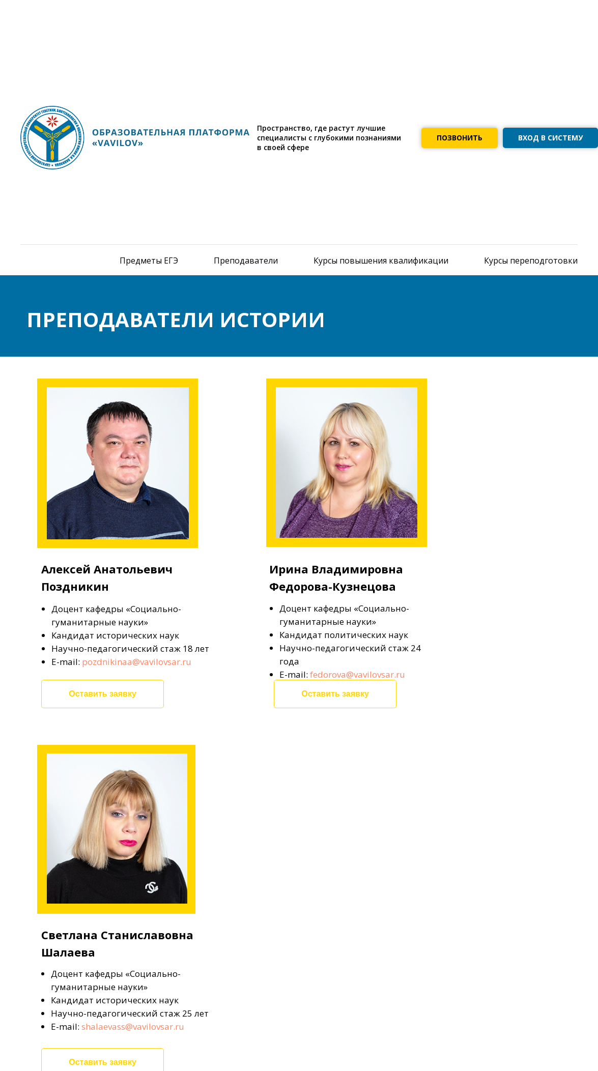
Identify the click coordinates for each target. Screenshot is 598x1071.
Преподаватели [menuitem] (246, 260)
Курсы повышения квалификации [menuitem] (381, 260)
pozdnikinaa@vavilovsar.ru (136, 662)
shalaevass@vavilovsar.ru (132, 1026)
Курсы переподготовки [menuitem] (531, 260)
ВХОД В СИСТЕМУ (550, 137)
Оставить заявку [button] (102, 693)
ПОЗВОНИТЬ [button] (459, 137)
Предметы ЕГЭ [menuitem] (149, 260)
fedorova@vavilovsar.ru (357, 674)
